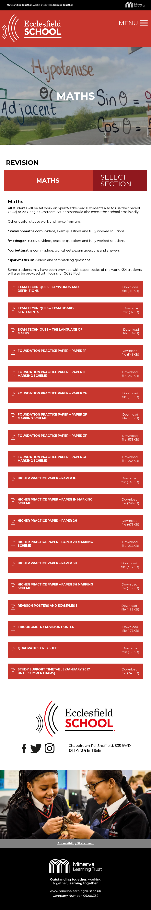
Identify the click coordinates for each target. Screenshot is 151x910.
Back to (16, 154)
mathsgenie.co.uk (24, 241)
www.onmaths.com (26, 231)
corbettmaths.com (25, 250)
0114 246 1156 (85, 750)
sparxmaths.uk (21, 260)
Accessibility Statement (75, 843)
